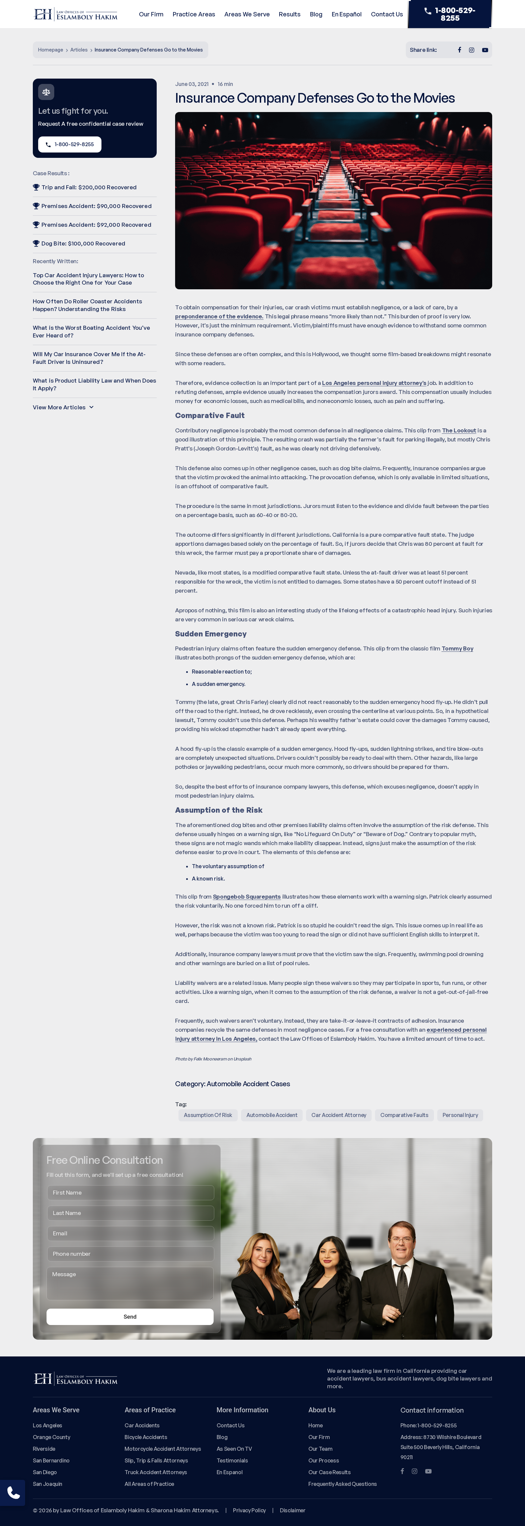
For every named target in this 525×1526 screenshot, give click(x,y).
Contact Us (387, 14)
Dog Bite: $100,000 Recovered (79, 243)
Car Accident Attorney (338, 1115)
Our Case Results (329, 1472)
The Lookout (459, 430)
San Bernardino (51, 1460)
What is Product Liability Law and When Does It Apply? (94, 384)
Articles (79, 50)
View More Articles (63, 407)
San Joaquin (47, 1484)
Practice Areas (194, 14)
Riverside (44, 1448)
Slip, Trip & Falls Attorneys (156, 1460)
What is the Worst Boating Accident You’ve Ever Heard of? (91, 331)
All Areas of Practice (149, 1484)
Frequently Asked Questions (342, 1484)
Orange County (51, 1437)
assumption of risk (208, 1115)
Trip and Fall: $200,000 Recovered (85, 187)
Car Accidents (142, 1425)
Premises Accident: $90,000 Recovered (92, 205)
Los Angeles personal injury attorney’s (374, 382)
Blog (316, 14)
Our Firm (151, 14)
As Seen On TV (234, 1448)
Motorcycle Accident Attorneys (163, 1448)
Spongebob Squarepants (247, 896)
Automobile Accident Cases (248, 1084)
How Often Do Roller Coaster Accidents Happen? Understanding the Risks (87, 305)
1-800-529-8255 (450, 14)
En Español (347, 14)
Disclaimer (292, 1510)
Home (315, 1425)
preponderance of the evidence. (219, 316)
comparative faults (404, 1115)
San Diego (45, 1472)
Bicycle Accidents (146, 1437)
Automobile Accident (271, 1115)
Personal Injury (460, 1115)
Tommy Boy (457, 648)
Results (290, 14)
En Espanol (229, 1472)
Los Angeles (47, 1425)
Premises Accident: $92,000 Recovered (92, 224)
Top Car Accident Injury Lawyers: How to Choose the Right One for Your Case (88, 279)
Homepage (50, 50)
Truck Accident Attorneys (156, 1472)
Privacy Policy (249, 1510)
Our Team (320, 1448)
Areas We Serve (247, 14)
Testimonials (232, 1460)
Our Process (323, 1460)
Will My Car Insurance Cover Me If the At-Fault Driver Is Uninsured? (89, 357)
